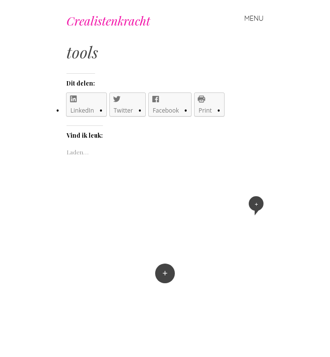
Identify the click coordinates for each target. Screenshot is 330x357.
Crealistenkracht (108, 21)
